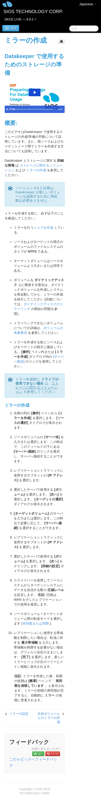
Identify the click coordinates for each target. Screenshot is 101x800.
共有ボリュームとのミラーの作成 (49, 718)
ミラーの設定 (19, 713)
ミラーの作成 (36, 170)
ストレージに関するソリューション (37, 387)
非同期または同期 (36, 623)
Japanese (87, 4)
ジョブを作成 (43, 227)
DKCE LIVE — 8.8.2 (20, 19)
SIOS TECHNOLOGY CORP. (33, 11)
